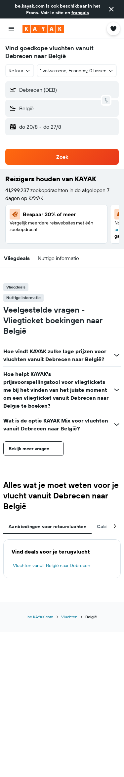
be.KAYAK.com (40, 616)
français (80, 13)
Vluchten (69, 616)
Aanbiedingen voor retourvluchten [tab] (47, 526)
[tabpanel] (62, 559)
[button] (111, 9)
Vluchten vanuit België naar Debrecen (51, 565)
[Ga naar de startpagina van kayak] (43, 29)
